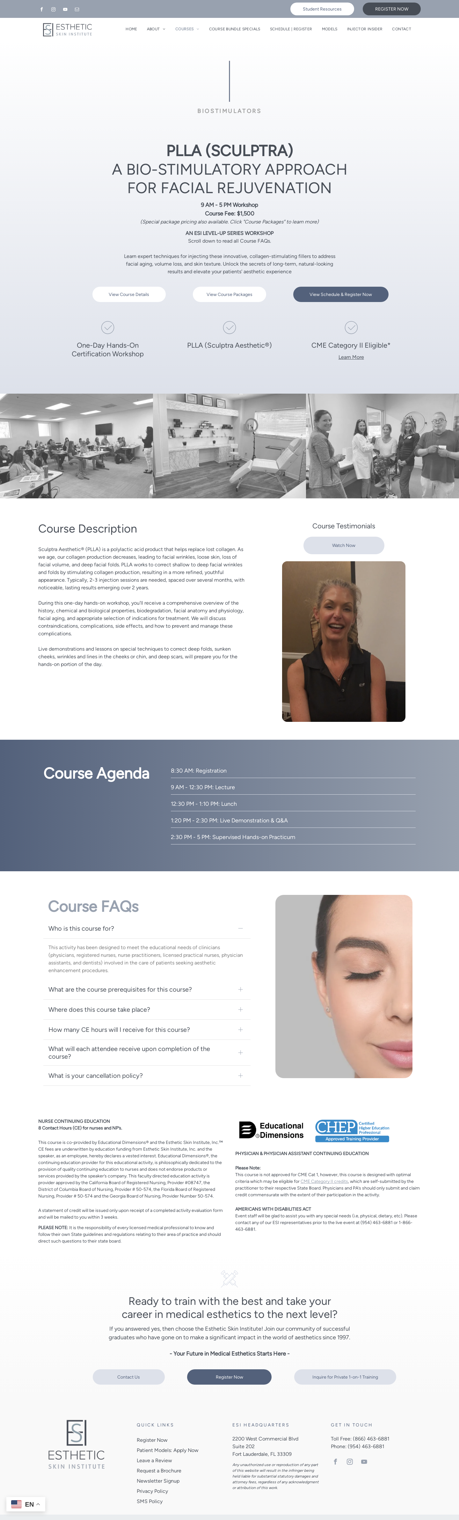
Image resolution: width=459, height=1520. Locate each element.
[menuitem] (131, 29)
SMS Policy (150, 1489)
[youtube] (65, 10)
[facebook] (41, 10)
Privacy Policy (152, 1478)
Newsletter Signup (158, 1468)
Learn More (351, 357)
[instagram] (53, 10)
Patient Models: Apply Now (168, 1437)
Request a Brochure (159, 1458)
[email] (77, 10)
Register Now (152, 1427)
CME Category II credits (324, 1168)
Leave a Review (154, 1448)
